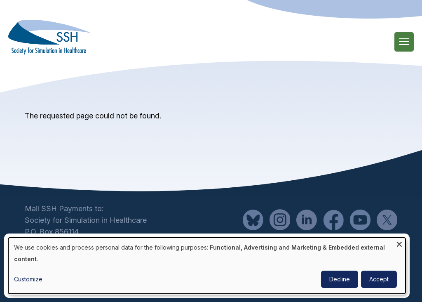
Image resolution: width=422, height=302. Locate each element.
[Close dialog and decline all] (399, 243)
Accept (379, 279)
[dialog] (207, 266)
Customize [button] (28, 279)
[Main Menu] (404, 42)
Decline (339, 279)
